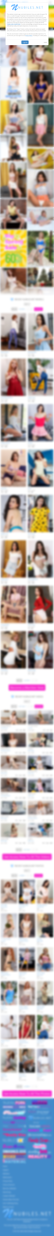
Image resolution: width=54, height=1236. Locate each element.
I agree (25, 42)
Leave (45, 42)
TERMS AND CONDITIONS (13, 24)
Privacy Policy (28, 35)
